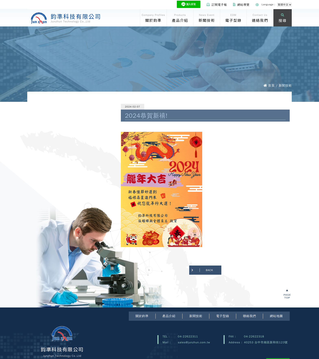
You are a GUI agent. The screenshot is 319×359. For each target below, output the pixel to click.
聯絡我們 (249, 316)
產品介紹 (168, 316)
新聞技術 (195, 316)
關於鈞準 (142, 316)
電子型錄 (222, 316)
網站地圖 (276, 316)
